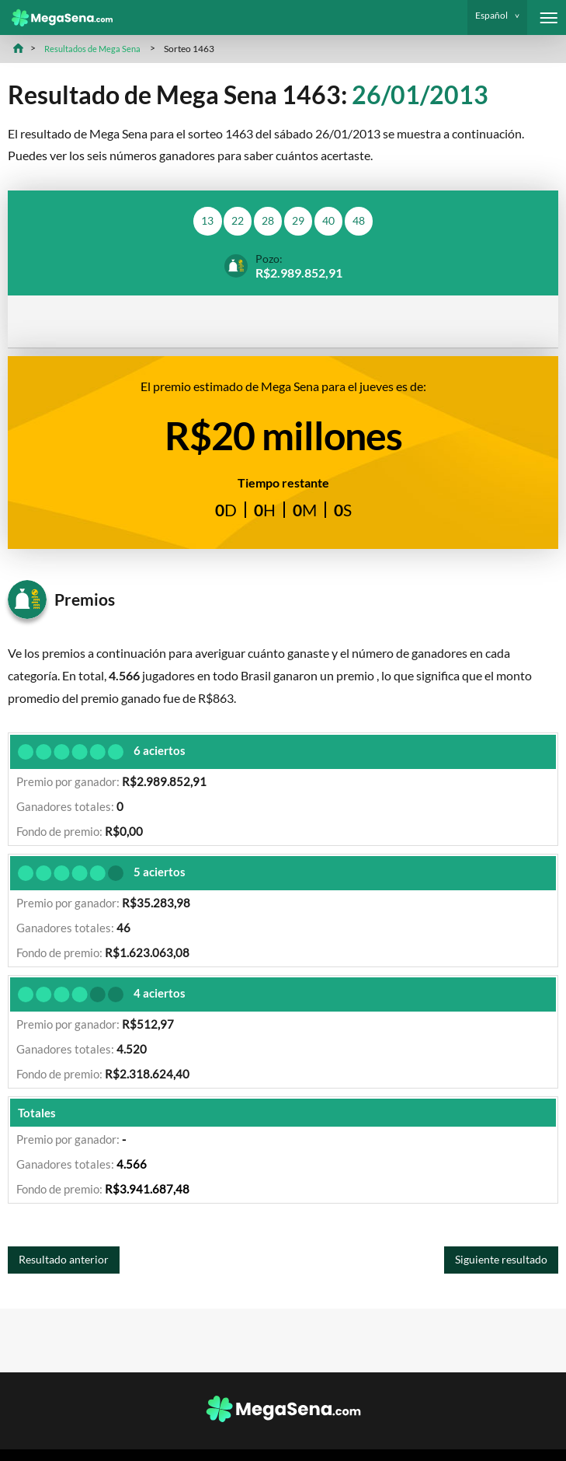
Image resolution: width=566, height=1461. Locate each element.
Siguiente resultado (495, 1264)
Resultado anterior (69, 1264)
